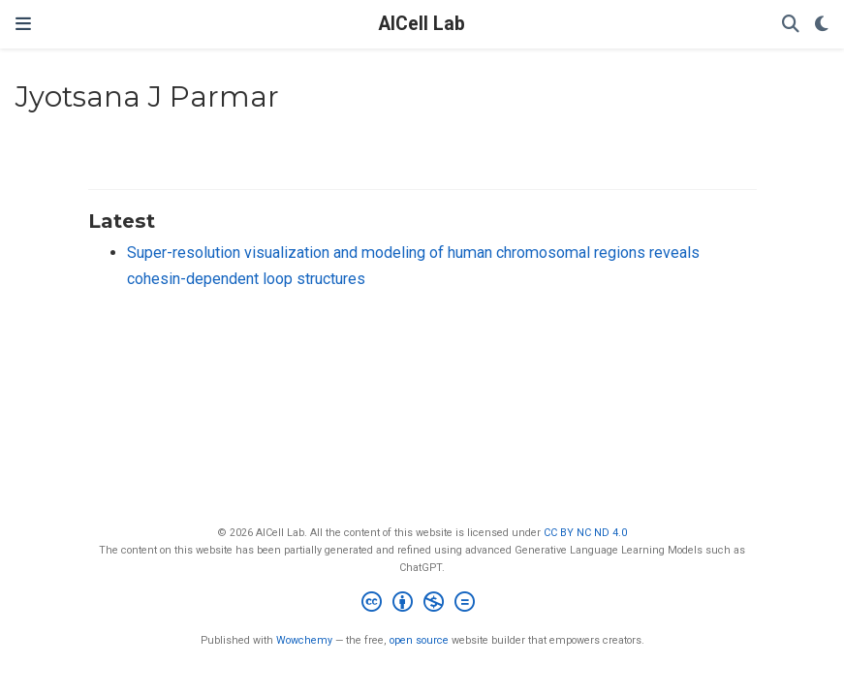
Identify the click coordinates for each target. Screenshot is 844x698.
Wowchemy (304, 640)
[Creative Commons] (422, 604)
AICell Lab (422, 24)
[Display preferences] (821, 25)
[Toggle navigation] (23, 24)
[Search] (790, 25)
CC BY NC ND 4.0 (585, 532)
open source (419, 640)
